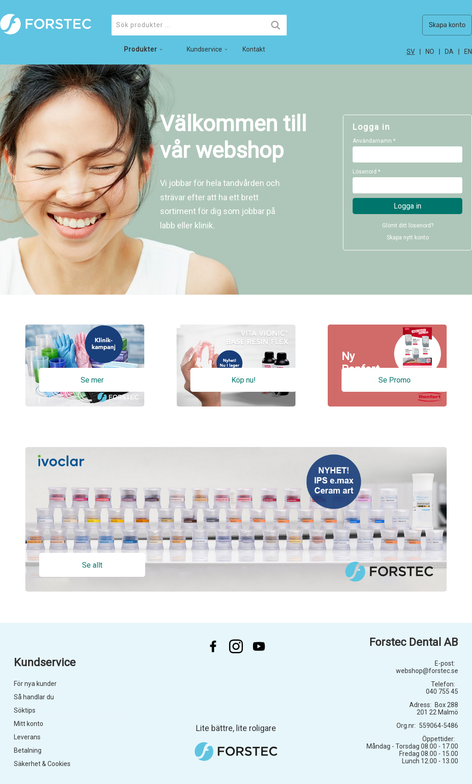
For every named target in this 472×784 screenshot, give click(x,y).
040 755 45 (442, 691)
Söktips (24, 710)
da (449, 51)
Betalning (27, 750)
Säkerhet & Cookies (42, 763)
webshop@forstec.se (427, 670)
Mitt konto (28, 723)
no (429, 51)
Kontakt (253, 49)
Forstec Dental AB (413, 642)
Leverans (27, 737)
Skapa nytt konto (408, 237)
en (468, 51)
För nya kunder (35, 683)
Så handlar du (34, 697)
